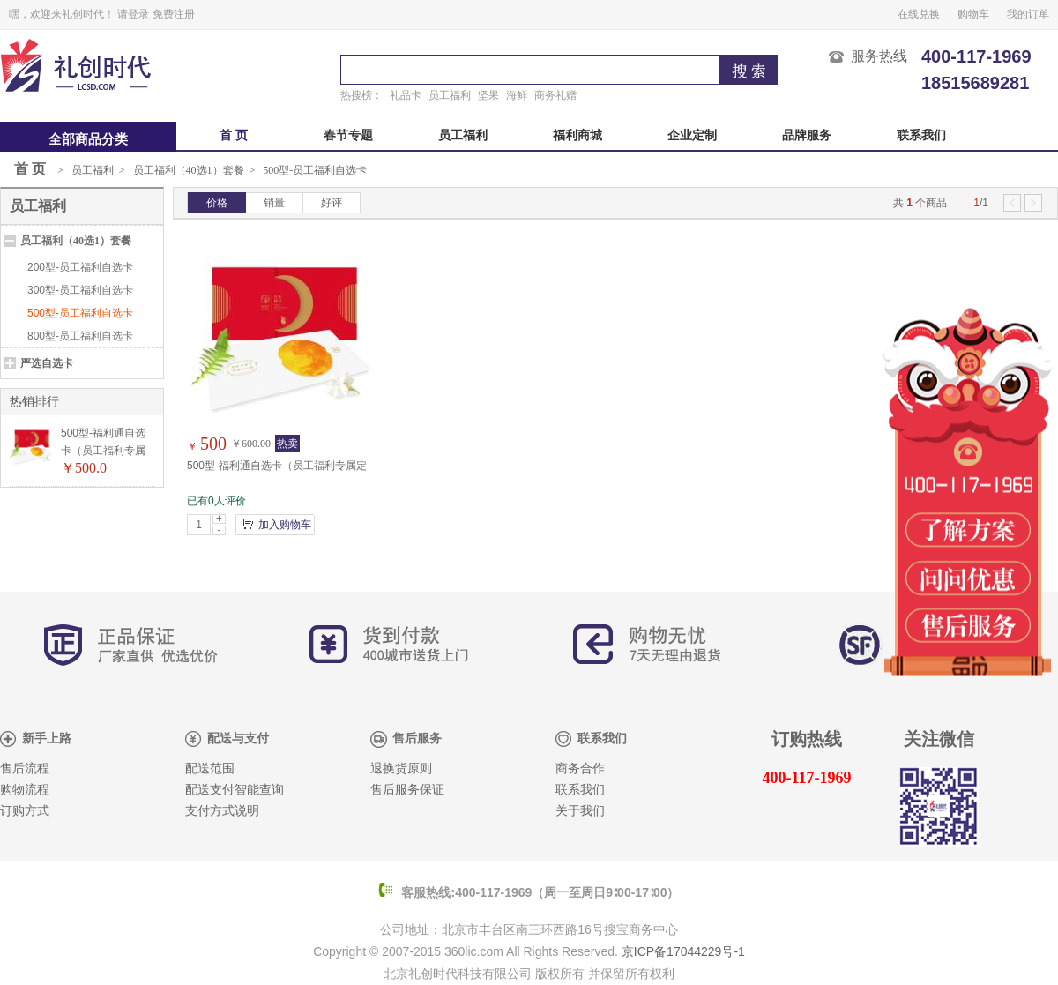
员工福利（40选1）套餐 (188, 170)
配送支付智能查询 (234, 789)
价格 (216, 203)
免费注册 (174, 14)
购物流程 (24, 789)
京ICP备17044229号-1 (683, 951)
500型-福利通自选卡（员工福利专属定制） (103, 450)
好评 (331, 203)
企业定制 (692, 135)
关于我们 (580, 810)
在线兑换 (919, 14)
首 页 (234, 135)
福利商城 (577, 135)
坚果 (488, 95)
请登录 (133, 14)
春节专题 (348, 135)
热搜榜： (361, 95)
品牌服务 (806, 135)
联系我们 (921, 135)
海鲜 (516, 95)
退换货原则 (401, 768)
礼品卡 (405, 95)
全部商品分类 (88, 139)
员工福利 (449, 95)
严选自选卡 (46, 363)
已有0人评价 (216, 501)
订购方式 (24, 810)
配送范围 (210, 768)
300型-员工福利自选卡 (80, 290)
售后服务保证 (407, 789)
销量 (274, 203)
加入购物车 (284, 525)
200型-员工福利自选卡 (80, 267)
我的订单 (1028, 14)
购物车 (973, 14)
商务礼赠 (555, 95)
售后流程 (24, 768)
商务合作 (580, 768)
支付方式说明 (222, 810)
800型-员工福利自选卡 (80, 336)
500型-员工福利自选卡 (315, 170)
